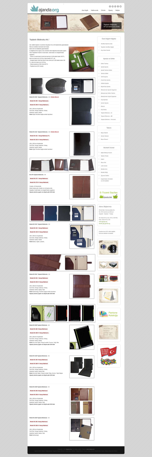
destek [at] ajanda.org (104, 223)
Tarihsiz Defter (104, 73)
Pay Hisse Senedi (105, 50)
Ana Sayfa (85, 10)
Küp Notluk (104, 109)
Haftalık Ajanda (105, 83)
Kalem (102, 159)
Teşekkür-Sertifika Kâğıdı (107, 47)
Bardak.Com (104, 169)
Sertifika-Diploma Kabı (106, 43)
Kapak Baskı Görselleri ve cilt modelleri (107, 180)
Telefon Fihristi (104, 156)
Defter (39, 451)
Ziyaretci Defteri (105, 175)
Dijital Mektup (104, 152)
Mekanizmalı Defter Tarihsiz (108, 93)
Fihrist (115, 451)
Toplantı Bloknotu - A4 (106, 113)
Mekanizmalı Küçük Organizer (108, 96)
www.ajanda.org (103, 221)
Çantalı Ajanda (104, 103)
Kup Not (86, 451)
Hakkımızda (94, 10)
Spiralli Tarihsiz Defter (106, 70)
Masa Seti (103, 162)
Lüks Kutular (104, 165)
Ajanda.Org (69, 449)
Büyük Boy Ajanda (105, 86)
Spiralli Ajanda (104, 67)
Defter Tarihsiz (104, 63)
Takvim (43, 451)
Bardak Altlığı (104, 172)
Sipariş (110, 10)
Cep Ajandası (104, 99)
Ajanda (36, 451)
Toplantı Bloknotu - (106, 116)
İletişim (117, 10)
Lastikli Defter (68, 451)
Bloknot (103, 106)
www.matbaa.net (90, 449)
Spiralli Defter (98, 451)
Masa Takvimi (104, 132)
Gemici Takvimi (105, 136)
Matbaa (106, 451)
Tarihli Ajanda (104, 76)
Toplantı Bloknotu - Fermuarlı (108, 119)
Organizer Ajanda (56, 451)
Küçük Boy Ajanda (105, 80)
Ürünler (103, 10)
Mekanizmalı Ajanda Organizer (109, 90)
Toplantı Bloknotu (79, 451)
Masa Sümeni (104, 139)
